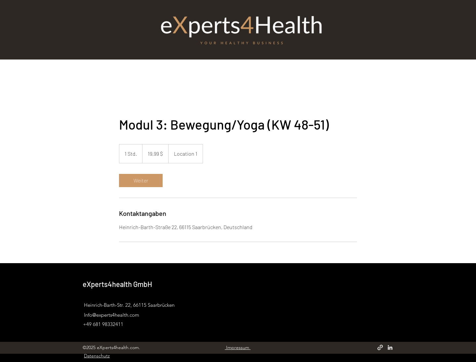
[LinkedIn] (390, 347)
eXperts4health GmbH (117, 284)
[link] (141, 180)
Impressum (238, 347)
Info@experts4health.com (111, 315)
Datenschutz (97, 356)
